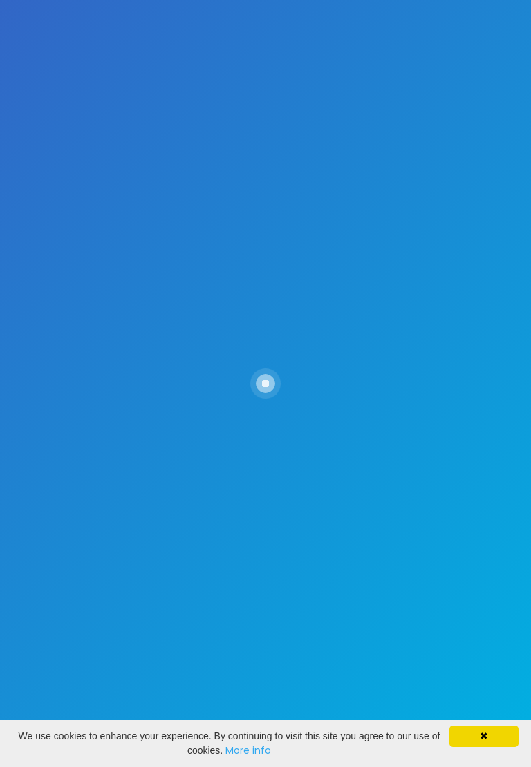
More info (248, 750)
